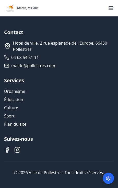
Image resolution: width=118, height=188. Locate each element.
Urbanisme (14, 91)
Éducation (13, 99)
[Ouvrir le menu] (111, 8)
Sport (9, 116)
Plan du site (15, 124)
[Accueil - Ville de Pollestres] (21, 8)
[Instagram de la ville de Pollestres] (17, 150)
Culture (11, 108)
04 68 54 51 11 (25, 57)
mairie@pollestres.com (33, 65)
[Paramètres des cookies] (108, 178)
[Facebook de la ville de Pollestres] (7, 150)
